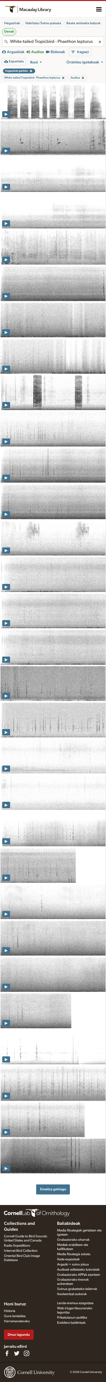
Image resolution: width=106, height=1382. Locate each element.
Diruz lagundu (19, 1334)
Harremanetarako (17, 1321)
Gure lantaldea (15, 1316)
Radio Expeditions (17, 1245)
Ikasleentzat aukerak (72, 1294)
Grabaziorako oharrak (73, 1239)
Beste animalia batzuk (83, 23)
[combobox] (53, 42)
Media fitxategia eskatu (74, 1254)
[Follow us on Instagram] (27, 1353)
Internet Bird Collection (21, 1250)
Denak (9, 31)
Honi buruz (15, 1304)
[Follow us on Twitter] (17, 1353)
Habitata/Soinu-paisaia (43, 23)
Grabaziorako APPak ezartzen (78, 1274)
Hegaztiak (12, 23)
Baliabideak (68, 1223)
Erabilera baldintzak (71, 1322)
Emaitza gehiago (53, 1189)
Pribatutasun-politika (72, 1317)
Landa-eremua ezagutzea (75, 1303)
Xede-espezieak (68, 1259)
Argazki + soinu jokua (73, 1264)
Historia (9, 1311)
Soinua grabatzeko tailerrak (77, 1289)
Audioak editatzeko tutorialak (78, 1269)
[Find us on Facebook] (7, 1353)
